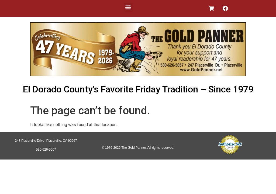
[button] (128, 7)
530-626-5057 (46, 149)
